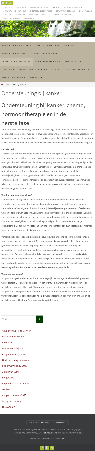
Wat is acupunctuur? (39, 7)
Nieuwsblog (29, 18)
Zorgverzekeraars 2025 (63, 15)
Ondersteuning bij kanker (41, 11)
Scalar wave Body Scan (65, 11)
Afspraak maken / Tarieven (27, 15)
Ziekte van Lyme (85, 11)
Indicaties (56, 7)
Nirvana (51, 438)
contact (45, 15)
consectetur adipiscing (47, 432)
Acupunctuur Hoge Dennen (14, 7)
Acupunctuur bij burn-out (14, 11)
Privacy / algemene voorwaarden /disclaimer (47, 423)
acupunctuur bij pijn (73, 7)
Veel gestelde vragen (11, 18)
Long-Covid (7, 15)
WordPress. (60, 438)
